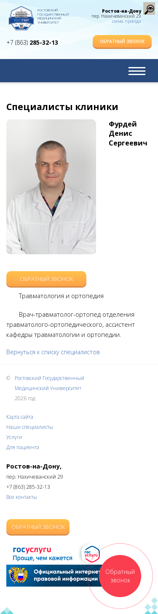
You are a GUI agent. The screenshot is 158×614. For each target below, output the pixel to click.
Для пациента (22, 447)
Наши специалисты (29, 427)
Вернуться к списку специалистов (53, 352)
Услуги (14, 437)
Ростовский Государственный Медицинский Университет (53, 14)
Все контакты (21, 497)
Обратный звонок (122, 41)
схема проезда (126, 21)
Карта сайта (19, 416)
